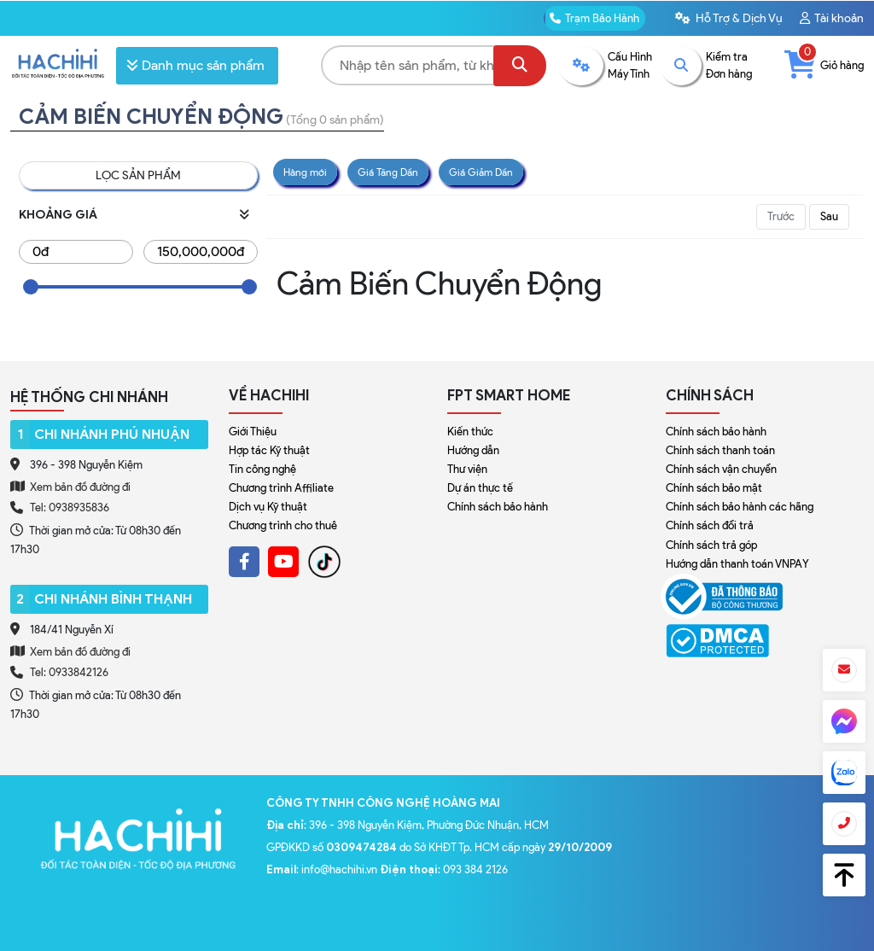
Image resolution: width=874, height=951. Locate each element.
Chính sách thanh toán (720, 450)
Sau (829, 216)
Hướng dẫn (473, 450)
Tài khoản (832, 18)
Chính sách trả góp (711, 545)
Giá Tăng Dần (388, 172)
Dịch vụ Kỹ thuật (268, 506)
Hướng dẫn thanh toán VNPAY (737, 563)
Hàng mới (305, 172)
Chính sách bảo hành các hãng (739, 506)
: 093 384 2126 (444, 869)
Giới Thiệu (253, 431)
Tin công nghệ (262, 469)
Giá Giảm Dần (481, 172)
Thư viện (467, 469)
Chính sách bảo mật (714, 487)
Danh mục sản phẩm (195, 65)
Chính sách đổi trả (710, 525)
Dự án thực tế (480, 487)
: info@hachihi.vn (323, 869)
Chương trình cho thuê (283, 525)
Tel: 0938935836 (69, 507)
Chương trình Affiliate (281, 487)
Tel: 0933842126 (69, 672)
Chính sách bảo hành (497, 506)
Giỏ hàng (824, 65)
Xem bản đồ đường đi (70, 487)
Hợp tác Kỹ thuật (269, 450)
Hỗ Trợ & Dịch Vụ (729, 18)
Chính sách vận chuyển (721, 469)
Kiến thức (470, 431)
